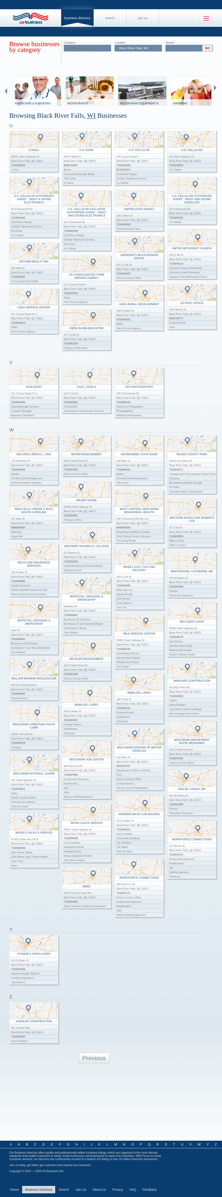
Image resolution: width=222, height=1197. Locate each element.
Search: (170, 42)
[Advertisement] (110, 1102)
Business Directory (77, 18)
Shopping (180, 103)
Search (110, 18)
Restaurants (77, 103)
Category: (70, 42)
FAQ (133, 1189)
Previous (94, 1058)
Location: (120, 42)
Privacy (118, 1189)
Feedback (150, 1189)
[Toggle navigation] (206, 18)
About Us (99, 1189)
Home (14, 1189)
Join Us (142, 18)
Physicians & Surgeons (33, 103)
